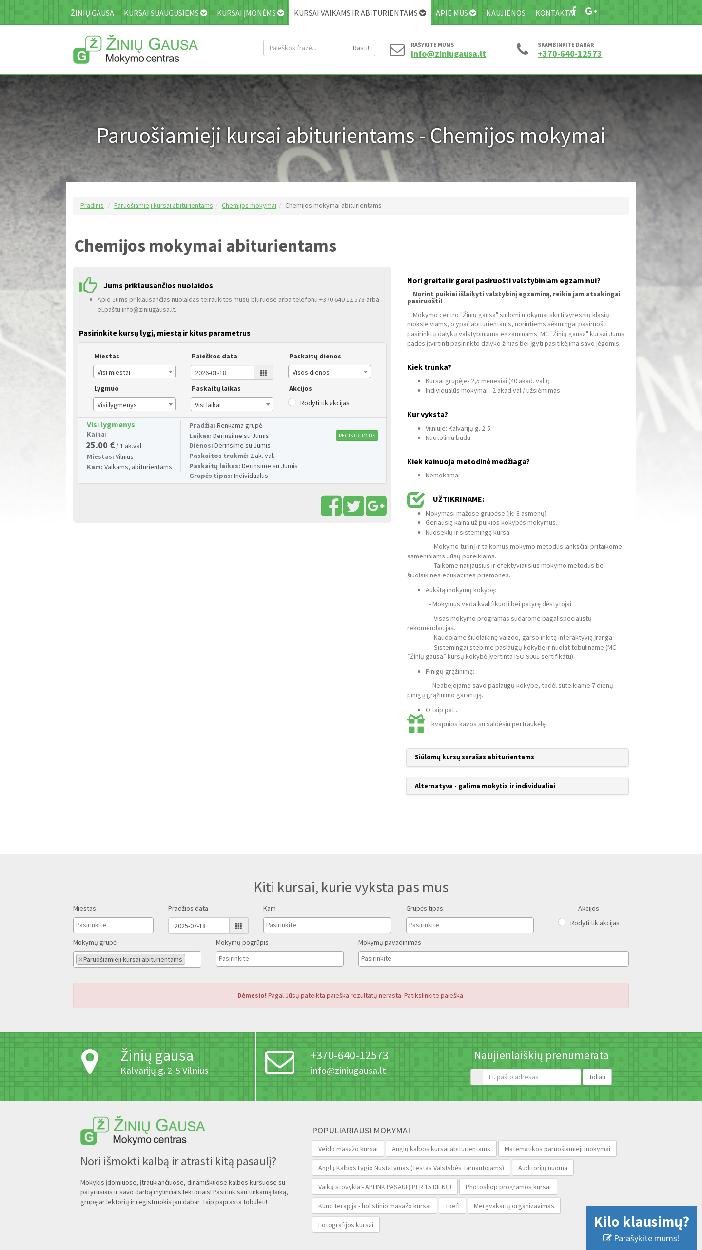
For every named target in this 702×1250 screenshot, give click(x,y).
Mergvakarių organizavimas (514, 1205)
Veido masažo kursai (348, 1148)
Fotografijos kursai (345, 1224)
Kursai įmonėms (250, 13)
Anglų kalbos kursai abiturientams (441, 1148)
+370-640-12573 (570, 53)
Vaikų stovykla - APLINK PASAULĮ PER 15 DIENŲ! (384, 1186)
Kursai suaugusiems (165, 13)
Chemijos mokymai (249, 205)
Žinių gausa (92, 13)
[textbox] (100, 924)
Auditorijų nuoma (542, 1167)
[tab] (518, 757)
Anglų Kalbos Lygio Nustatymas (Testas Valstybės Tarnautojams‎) (411, 1167)
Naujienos (506, 13)
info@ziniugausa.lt (446, 53)
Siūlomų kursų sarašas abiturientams (474, 757)
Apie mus (456, 13)
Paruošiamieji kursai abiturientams (163, 205)
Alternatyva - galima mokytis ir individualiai (485, 785)
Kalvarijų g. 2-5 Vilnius (164, 1070)
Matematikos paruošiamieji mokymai (557, 1148)
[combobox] (134, 371)
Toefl (452, 1205)
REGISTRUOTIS (357, 435)
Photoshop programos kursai (508, 1186)
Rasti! (361, 47)
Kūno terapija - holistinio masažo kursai (374, 1205)
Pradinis (92, 205)
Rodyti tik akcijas (325, 402)
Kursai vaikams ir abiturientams (360, 13)
